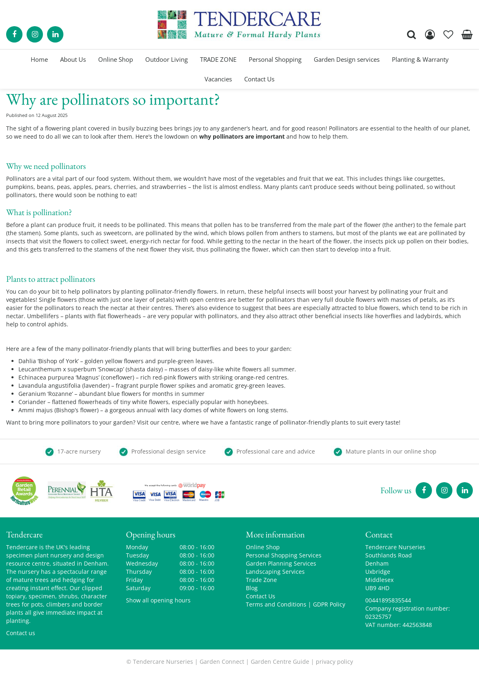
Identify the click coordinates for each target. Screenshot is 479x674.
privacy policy (334, 661)
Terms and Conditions (276, 604)
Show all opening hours (158, 600)
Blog (252, 588)
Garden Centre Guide (280, 661)
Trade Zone (261, 580)
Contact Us (260, 596)
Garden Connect (222, 661)
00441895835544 (388, 600)
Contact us (20, 633)
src (411, 34)
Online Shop (263, 547)
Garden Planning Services (281, 563)
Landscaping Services (275, 571)
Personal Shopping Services (284, 555)
